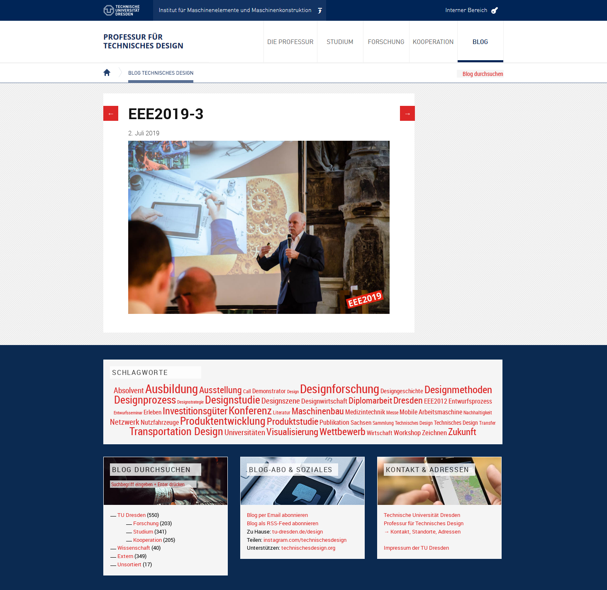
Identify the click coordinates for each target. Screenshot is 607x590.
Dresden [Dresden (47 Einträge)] (408, 400)
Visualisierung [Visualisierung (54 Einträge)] (292, 431)
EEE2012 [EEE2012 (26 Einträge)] (435, 401)
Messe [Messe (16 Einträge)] (392, 412)
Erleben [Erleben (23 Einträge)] (152, 412)
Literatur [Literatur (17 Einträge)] (281, 412)
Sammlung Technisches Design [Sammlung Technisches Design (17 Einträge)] (403, 422)
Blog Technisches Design (154, 65)
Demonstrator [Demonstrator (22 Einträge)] (269, 391)
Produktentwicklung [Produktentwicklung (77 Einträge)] (223, 420)
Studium (143, 531)
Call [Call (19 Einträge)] (247, 391)
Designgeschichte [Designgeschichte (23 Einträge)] (401, 391)
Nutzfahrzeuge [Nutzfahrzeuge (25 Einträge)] (160, 422)
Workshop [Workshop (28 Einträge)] (407, 432)
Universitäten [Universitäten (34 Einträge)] (244, 432)
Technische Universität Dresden (422, 515)
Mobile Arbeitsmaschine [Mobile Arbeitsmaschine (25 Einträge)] (431, 411)
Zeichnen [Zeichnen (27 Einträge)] (434, 432)
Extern (125, 556)
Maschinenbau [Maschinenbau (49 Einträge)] (318, 411)
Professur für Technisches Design (423, 523)
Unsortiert (129, 564)
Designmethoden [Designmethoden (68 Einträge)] (458, 389)
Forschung (145, 523)
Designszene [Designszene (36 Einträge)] (280, 400)
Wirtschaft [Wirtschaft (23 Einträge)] (379, 432)
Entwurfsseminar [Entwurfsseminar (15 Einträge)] (128, 412)
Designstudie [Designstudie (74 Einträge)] (232, 399)
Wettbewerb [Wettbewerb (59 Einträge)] (342, 431)
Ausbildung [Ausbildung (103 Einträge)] (171, 388)
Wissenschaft (133, 547)
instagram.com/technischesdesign (304, 539)
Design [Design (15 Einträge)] (293, 391)
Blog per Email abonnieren (277, 515)
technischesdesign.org (308, 547)
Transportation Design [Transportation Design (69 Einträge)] (176, 431)
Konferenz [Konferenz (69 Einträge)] (250, 410)
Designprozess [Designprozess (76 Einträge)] (145, 399)
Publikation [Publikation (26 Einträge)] (334, 422)
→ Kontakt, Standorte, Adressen (422, 531)
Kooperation (147, 539)
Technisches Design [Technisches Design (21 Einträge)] (456, 422)
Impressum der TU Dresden (416, 547)
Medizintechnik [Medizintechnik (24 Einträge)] (365, 412)
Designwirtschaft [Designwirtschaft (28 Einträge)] (324, 401)
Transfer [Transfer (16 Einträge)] (487, 423)
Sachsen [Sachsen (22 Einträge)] (361, 422)
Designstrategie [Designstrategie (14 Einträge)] (190, 402)
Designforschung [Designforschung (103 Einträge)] (339, 388)
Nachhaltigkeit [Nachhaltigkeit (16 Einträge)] (477, 412)
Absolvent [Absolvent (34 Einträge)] (129, 390)
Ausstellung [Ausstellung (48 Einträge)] (220, 390)
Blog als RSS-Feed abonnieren (282, 523)
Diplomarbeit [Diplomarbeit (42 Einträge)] (370, 400)
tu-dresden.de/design (297, 531)
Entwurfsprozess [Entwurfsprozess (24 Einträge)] (470, 401)
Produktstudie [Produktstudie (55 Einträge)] (292, 421)
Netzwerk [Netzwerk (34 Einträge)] (124, 421)
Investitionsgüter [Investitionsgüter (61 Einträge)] (195, 410)
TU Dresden (131, 515)
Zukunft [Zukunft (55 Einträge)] (462, 431)
